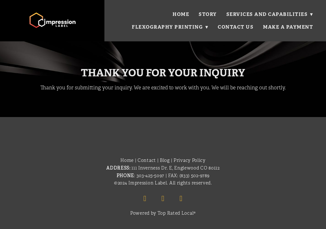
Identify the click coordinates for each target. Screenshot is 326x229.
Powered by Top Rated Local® (163, 213)
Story (207, 14)
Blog (165, 160)
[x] (181, 198)
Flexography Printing (169, 27)
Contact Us (235, 27)
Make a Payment (288, 27)
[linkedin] (163, 198)
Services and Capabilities (269, 14)
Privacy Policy (190, 160)
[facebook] (145, 198)
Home (180, 14)
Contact (147, 160)
